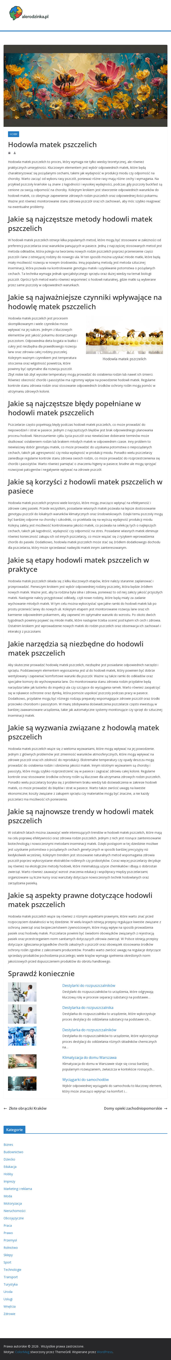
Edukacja (10, 1167)
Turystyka (11, 1284)
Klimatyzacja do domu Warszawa (89, 1057)
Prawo (8, 1233)
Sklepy (8, 1255)
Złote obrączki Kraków (25, 1108)
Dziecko (9, 1159)
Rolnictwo (11, 1247)
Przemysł (10, 1240)
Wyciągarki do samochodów (85, 1079)
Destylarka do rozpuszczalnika (87, 1007)
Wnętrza (10, 1306)
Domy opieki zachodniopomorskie (135, 1108)
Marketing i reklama (18, 1189)
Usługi (8, 1299)
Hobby (13, 134)
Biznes (8, 1144)
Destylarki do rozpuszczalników (88, 985)
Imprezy (9, 1181)
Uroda (8, 1292)
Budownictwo (13, 1152)
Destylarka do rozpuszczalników (89, 1029)
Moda (8, 1196)
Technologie (12, 1269)
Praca (8, 1225)
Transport (11, 1277)
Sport (7, 1262)
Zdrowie (9, 1314)
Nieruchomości (14, 1211)
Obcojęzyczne (14, 1218)
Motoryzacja (13, 1203)
